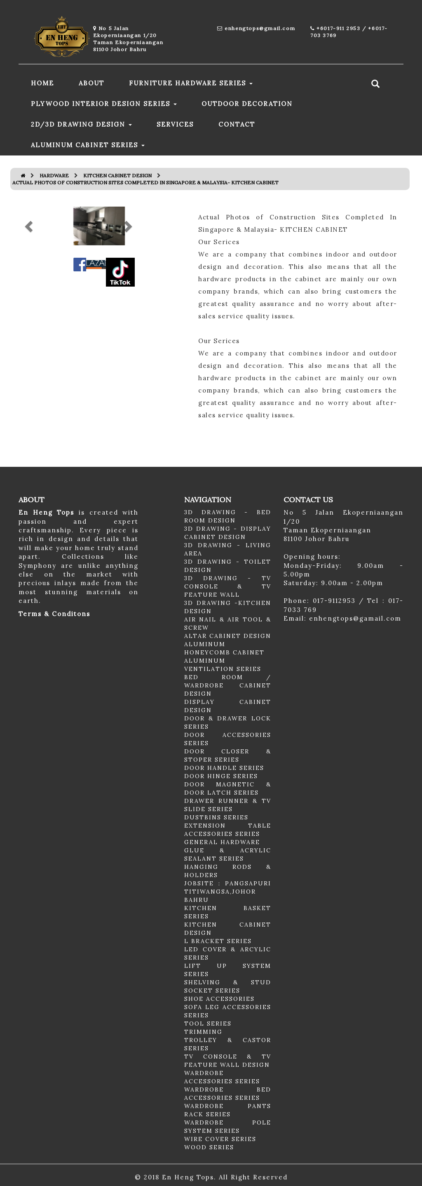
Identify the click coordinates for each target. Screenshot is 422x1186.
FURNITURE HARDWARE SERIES (191, 83)
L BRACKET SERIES (218, 941)
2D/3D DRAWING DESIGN (81, 124)
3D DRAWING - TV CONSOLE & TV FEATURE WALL (227, 586)
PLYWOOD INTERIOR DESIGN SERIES (104, 104)
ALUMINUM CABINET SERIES (88, 145)
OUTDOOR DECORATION (247, 104)
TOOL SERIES (208, 1023)
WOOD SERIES (209, 1147)
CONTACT (236, 124)
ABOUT (91, 83)
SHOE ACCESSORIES (219, 998)
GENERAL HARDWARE (222, 842)
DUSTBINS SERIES (216, 817)
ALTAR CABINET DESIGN (227, 636)
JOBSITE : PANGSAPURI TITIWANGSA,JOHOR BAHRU (227, 892)
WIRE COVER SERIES (220, 1139)
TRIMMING (203, 1031)
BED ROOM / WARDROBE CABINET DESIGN (227, 685)
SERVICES (175, 124)
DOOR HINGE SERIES (221, 776)
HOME (42, 83)
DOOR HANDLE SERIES (224, 768)
